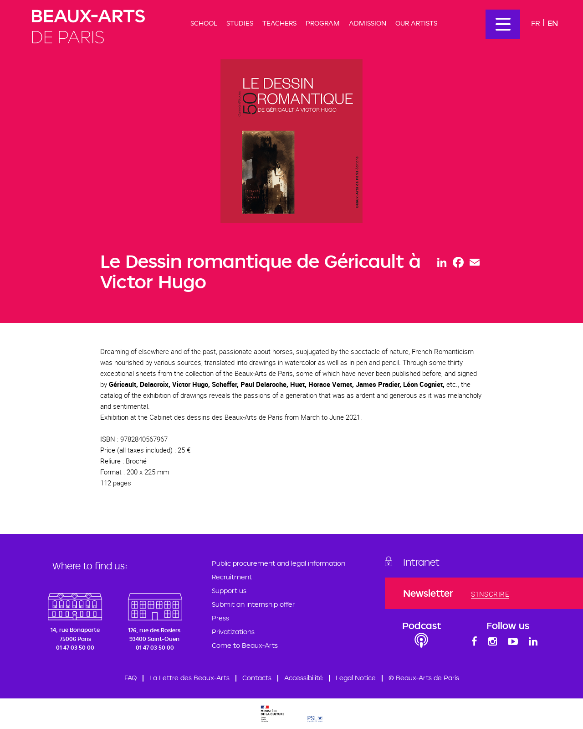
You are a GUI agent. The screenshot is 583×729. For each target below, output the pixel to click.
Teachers (279, 23)
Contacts (256, 677)
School (203, 23)
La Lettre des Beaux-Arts (189, 677)
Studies (239, 23)
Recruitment (232, 577)
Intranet (421, 562)
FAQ (130, 677)
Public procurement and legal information (278, 563)
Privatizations (233, 631)
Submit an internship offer (253, 604)
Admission (367, 23)
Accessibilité (303, 677)
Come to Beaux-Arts (245, 645)
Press (220, 618)
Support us (229, 590)
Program (323, 23)
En (552, 23)
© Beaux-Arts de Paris (424, 677)
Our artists (416, 23)
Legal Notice (356, 677)
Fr (535, 23)
